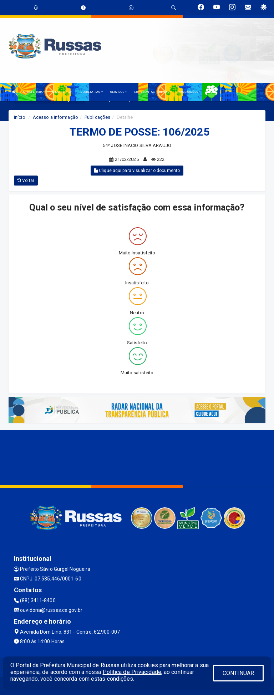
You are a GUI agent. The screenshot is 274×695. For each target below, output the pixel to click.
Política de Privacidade (132, 672)
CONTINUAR (238, 673)
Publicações (97, 117)
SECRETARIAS (91, 91)
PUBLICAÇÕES (190, 91)
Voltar (25, 180)
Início (19, 117)
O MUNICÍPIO (62, 91)
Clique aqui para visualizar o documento (137, 170)
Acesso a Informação (55, 117)
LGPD (211, 91)
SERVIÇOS (118, 91)
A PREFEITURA (34, 91)
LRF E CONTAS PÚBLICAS (153, 91)
